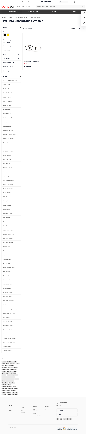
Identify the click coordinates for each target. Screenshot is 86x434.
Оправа (9, 384)
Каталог (11, 403)
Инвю (3, 380)
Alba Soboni (9, 361)
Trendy (8, 375)
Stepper (7, 373)
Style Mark (13, 373)
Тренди (9, 394)
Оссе (14, 386)
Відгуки (22, 410)
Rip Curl (14, 371)
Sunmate (4, 375)
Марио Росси (5, 382)
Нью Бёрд (4, 384)
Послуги (11, 408)
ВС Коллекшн (5, 378)
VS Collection (15, 375)
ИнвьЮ (16, 378)
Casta (15, 361)
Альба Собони (11, 377)
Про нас (22, 405)
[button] (83, 13)
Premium (4, 371)
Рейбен (8, 390)
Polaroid (16, 367)
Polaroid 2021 (13, 369)
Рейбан (3, 390)
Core (7, 363)
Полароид (4, 388)
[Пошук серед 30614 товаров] (58, 6)
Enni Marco (12, 363)
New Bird (10, 367)
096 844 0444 (46, 2)
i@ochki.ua (62, 405)
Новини (22, 407)
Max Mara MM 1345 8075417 (31, 61)
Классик (12, 380)
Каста (7, 380)
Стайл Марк (14, 392)
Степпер (4, 394)
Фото (46, 409)
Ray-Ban (9, 371)
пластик (7, 42)
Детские (12, 378)
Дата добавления (27, 28)
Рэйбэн (3, 392)
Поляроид (10, 388)
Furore (17, 363)
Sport (3, 373)
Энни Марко (15, 394)
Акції (10, 405)
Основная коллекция (7, 386)
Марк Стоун (12, 382)
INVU (3, 365)
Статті (34, 413)
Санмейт (9, 392)
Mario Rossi (11, 365)
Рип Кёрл (13, 390)
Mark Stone (4, 367)
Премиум (16, 388)
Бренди (10, 410)
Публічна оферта (36, 415)
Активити (4, 377)
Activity (4, 361)
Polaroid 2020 (5, 369)
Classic (3, 363)
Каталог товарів (12, 11)
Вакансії (22, 412)
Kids (6, 365)
